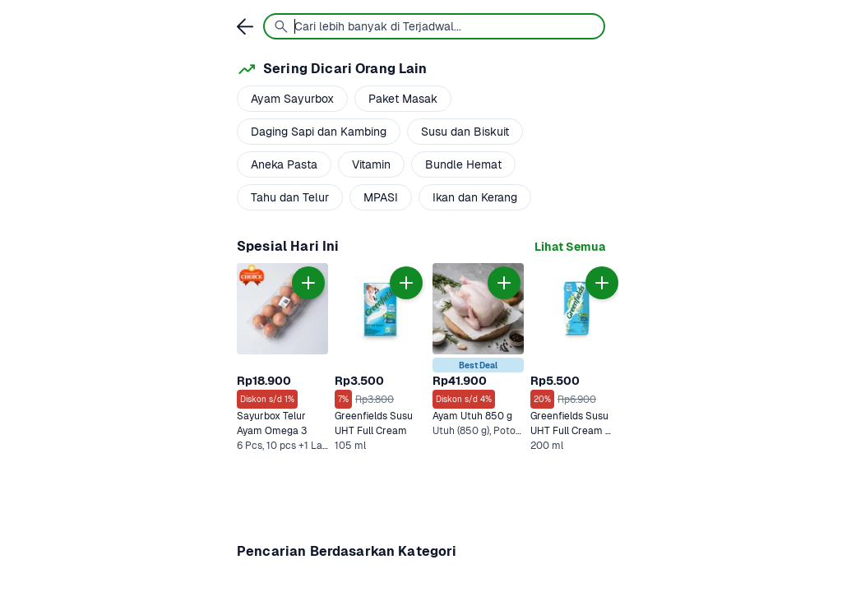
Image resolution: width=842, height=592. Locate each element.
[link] (569, 247)
